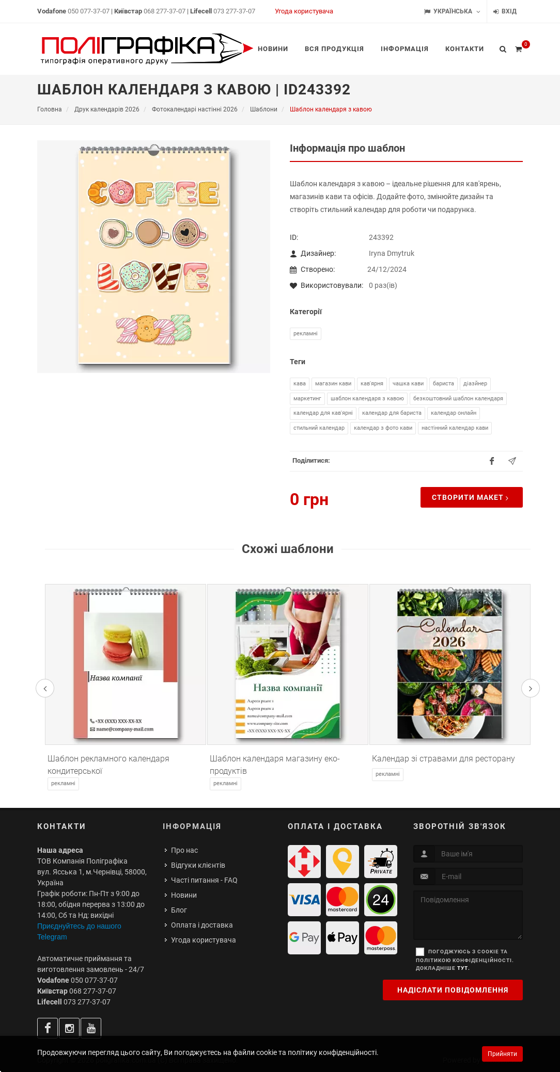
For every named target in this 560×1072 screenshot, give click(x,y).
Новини (184, 895)
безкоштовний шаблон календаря (458, 398)
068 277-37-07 (164, 11)
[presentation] (45, 688)
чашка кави (408, 383)
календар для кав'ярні (323, 413)
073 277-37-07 (234, 11)
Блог (179, 910)
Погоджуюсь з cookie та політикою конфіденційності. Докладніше (465, 960)
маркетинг (307, 398)
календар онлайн (453, 413)
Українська (452, 12)
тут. (463, 968)
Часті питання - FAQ (204, 880)
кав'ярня (372, 383)
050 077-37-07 (89, 11)
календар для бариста (392, 413)
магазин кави (333, 383)
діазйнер (475, 383)
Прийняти (502, 1054)
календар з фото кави (383, 428)
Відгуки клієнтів (198, 865)
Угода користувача (304, 11)
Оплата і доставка (202, 925)
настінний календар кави (455, 428)
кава (299, 383)
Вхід (505, 12)
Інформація (192, 826)
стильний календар (319, 428)
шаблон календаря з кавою (367, 398)
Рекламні (305, 333)
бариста (443, 383)
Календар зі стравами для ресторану (443, 759)
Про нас (184, 850)
